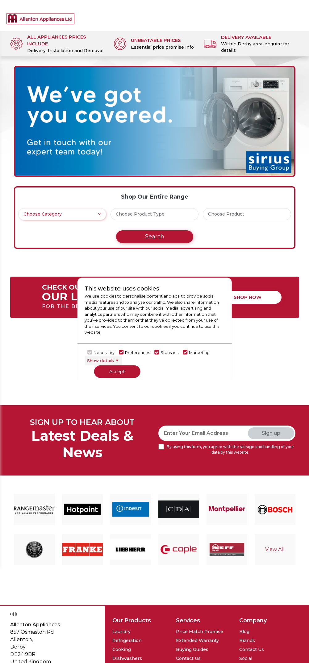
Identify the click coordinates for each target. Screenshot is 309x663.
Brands (247, 640)
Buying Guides (192, 649)
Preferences (137, 352)
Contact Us (188, 658)
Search (154, 236)
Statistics (169, 352)
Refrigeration (127, 640)
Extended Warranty (197, 640)
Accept (117, 371)
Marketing (199, 352)
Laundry (121, 631)
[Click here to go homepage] (40, 13)
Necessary (104, 352)
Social (245, 658)
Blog (244, 631)
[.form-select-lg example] (62, 214)
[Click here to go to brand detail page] (34, 509)
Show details (100, 360)
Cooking (121, 649)
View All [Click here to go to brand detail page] (275, 549)
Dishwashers (127, 658)
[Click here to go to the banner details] (154, 121)
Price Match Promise (199, 631)
